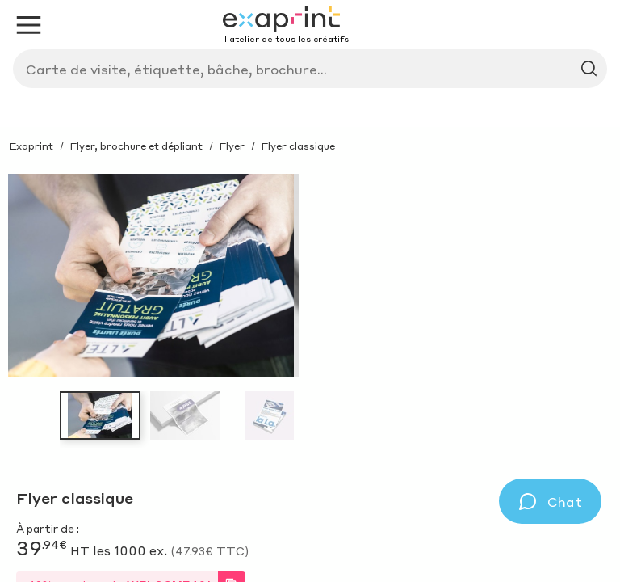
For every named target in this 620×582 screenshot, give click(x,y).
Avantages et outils (260, 150)
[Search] (326, 63)
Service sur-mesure (103, 150)
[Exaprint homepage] (89, 59)
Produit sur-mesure (302, 111)
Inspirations (172, 111)
